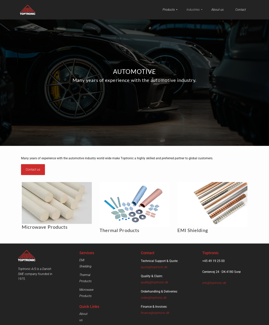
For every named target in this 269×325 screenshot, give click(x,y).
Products (170, 9)
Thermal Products (91, 269)
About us (217, 9)
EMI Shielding (88, 260)
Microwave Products (93, 277)
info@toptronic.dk (214, 283)
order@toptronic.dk (154, 298)
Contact (240, 9)
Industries (194, 9)
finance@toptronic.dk (155, 313)
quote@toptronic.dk (154, 267)
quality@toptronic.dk (154, 282)
